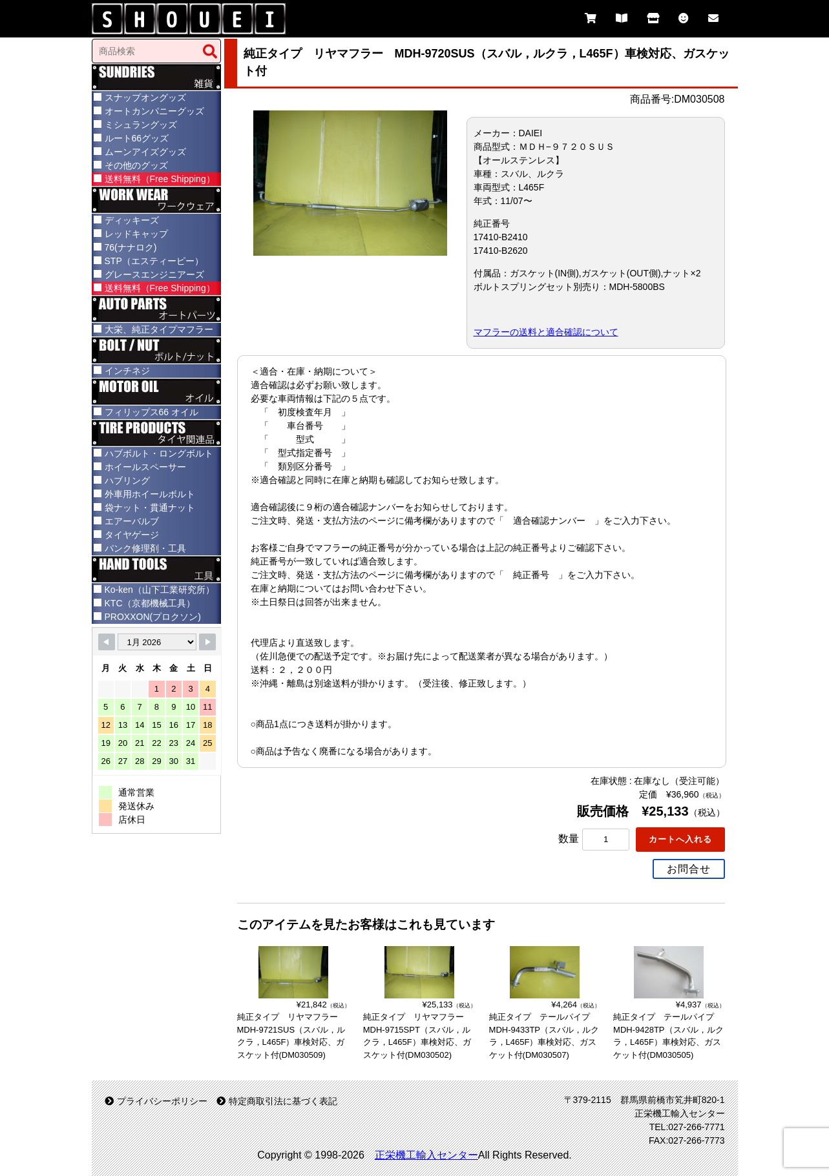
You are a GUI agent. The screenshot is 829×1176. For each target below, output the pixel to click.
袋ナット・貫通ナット (150, 507)
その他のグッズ (136, 165)
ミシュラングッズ (141, 124)
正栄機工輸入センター (426, 1155)
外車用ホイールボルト (150, 494)
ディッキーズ (132, 220)
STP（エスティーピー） (154, 261)
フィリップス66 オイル (151, 412)
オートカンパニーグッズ (154, 111)
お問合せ (689, 868)
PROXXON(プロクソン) (153, 617)
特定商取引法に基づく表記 (276, 1101)
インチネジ (127, 371)
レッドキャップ (136, 234)
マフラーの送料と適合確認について (546, 332)
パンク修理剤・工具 (145, 548)
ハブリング (127, 480)
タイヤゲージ (132, 535)
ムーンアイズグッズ (145, 152)
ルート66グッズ (137, 138)
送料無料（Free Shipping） (160, 179)
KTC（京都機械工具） (150, 603)
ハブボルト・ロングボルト (159, 453)
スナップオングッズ (145, 97)
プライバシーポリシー (156, 1101)
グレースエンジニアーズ (154, 274)
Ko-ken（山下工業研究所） (160, 589)
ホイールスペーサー (145, 467)
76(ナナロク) (131, 247)
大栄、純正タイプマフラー (159, 329)
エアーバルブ (132, 521)
